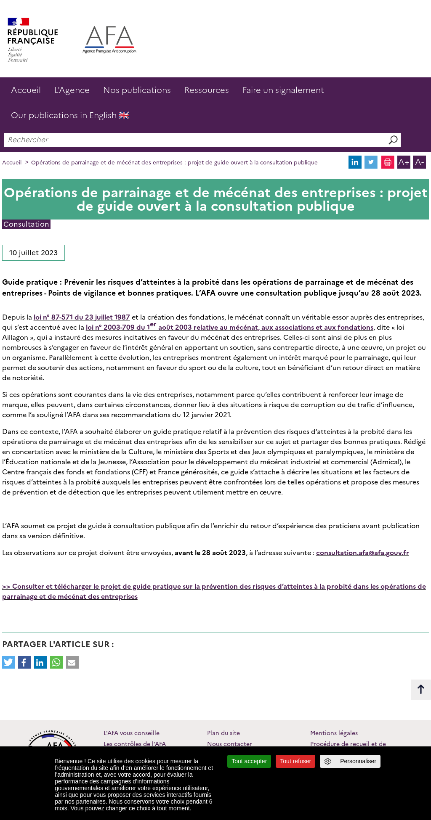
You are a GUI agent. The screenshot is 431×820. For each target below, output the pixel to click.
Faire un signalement (283, 90)
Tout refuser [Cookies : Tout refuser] (295, 761)
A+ (404, 162)
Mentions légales (334, 733)
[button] (8, 662)
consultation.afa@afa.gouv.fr (362, 553)
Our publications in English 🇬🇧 (70, 115)
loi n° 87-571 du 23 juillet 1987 (82, 317)
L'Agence (72, 90)
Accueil (26, 90)
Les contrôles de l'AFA (135, 744)
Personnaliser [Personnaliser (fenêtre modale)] (358, 761)
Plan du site (223, 733)
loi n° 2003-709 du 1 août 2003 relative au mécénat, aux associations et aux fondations (229, 325)
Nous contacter (229, 744)
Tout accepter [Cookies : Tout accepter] (249, 761)
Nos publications (137, 90)
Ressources (206, 90)
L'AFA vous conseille (132, 733)
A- (419, 162)
